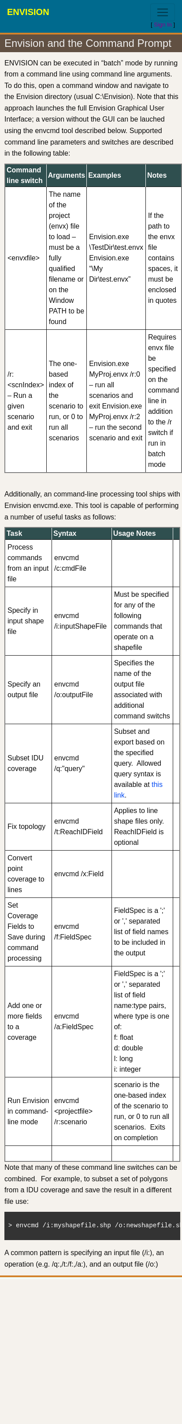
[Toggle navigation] (162, 12)
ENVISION (28, 12)
